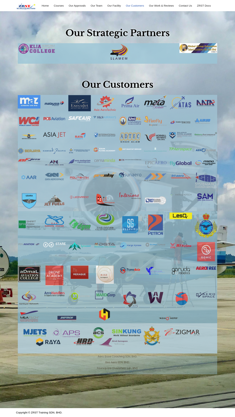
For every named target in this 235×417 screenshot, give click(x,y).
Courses (59, 5)
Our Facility (114, 5)
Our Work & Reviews (161, 5)
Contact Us (185, 5)
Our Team (96, 5)
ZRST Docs (203, 5)
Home (45, 5)
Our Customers (135, 5)
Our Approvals (77, 5)
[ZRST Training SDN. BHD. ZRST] (26, 6)
